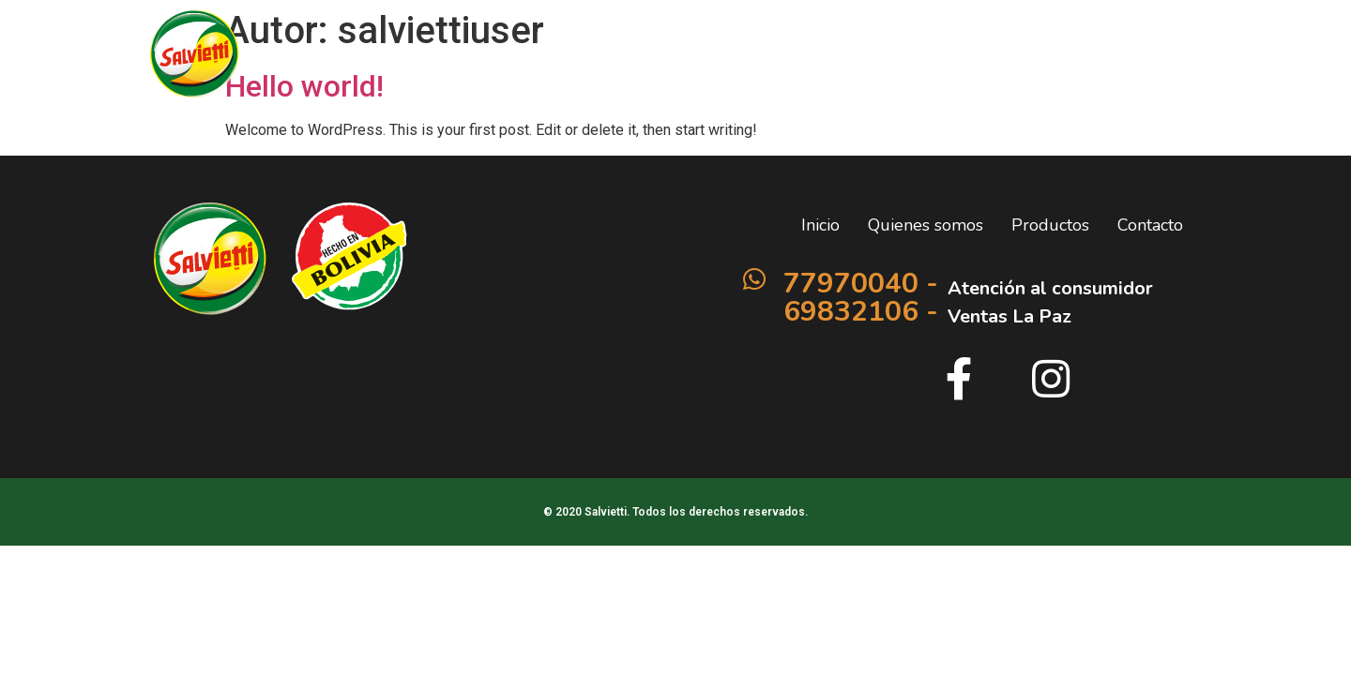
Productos (926, 57)
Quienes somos (801, 57)
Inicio (696, 57)
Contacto (1026, 57)
